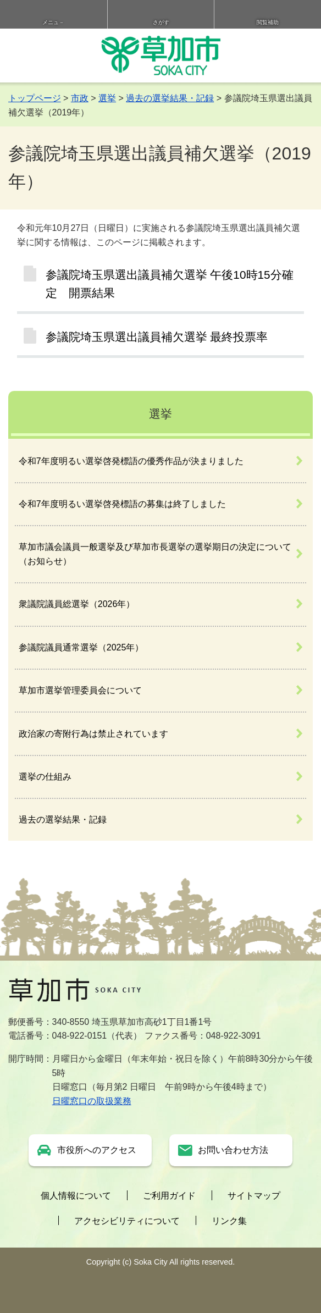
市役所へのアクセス (96, 1150)
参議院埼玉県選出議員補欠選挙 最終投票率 (157, 336)
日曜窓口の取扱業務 (91, 1101)
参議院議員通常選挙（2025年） (81, 647)
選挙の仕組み (45, 776)
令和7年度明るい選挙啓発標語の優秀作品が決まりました (131, 461)
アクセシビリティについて (127, 1221)
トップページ (34, 98)
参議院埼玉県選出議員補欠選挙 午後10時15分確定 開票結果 (170, 283)
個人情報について (76, 1195)
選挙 (107, 98)
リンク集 (229, 1221)
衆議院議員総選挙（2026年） (77, 604)
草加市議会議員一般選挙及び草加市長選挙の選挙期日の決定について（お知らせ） (155, 554)
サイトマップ (254, 1195)
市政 (79, 98)
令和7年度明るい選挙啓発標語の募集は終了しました (122, 504)
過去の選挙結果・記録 (170, 98)
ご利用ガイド (169, 1195)
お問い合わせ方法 (233, 1150)
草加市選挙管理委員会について (80, 690)
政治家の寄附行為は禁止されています (93, 733)
